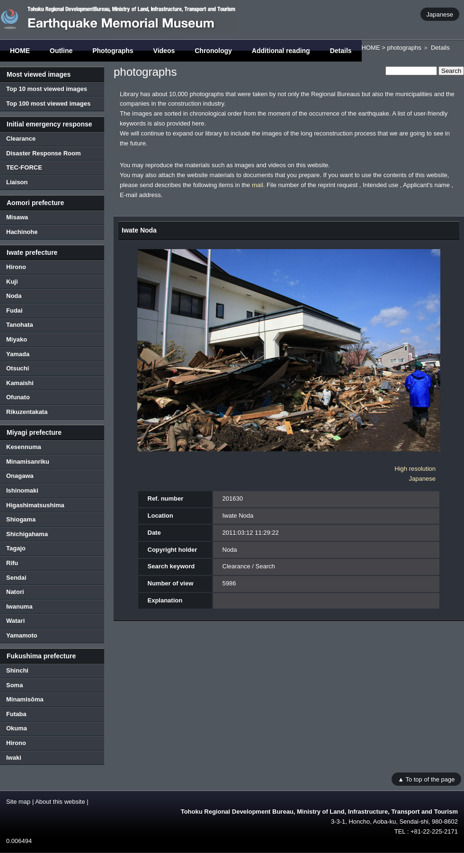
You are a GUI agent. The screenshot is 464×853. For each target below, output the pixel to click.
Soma (14, 685)
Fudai (14, 310)
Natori (15, 591)
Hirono (16, 266)
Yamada (17, 354)
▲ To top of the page (426, 778)
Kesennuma (23, 446)
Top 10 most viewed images (46, 88)
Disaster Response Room (43, 153)
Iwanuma (19, 606)
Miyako (16, 339)
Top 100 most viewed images (48, 103)
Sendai (16, 577)
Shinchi (17, 670)
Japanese (440, 14)
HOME (20, 50)
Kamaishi (20, 382)
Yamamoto (21, 635)
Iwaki (13, 757)
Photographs (112, 50)
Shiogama (21, 519)
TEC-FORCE (24, 167)
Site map (18, 801)
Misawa (17, 217)
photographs (404, 47)
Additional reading (281, 50)
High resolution (415, 468)
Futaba (16, 714)
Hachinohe (21, 231)
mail (257, 185)
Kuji (12, 281)
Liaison (17, 182)
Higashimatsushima (35, 505)
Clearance (21, 138)
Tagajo (16, 548)
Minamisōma (25, 699)
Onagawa (20, 475)
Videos (164, 50)
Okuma (16, 728)
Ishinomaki (22, 490)
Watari (15, 620)
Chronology (213, 50)
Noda (14, 295)
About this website (60, 801)
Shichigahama (27, 534)
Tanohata (19, 324)
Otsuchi (17, 368)
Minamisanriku (27, 461)
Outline (61, 50)
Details (341, 50)
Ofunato (18, 397)
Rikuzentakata (26, 411)
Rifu (12, 562)
